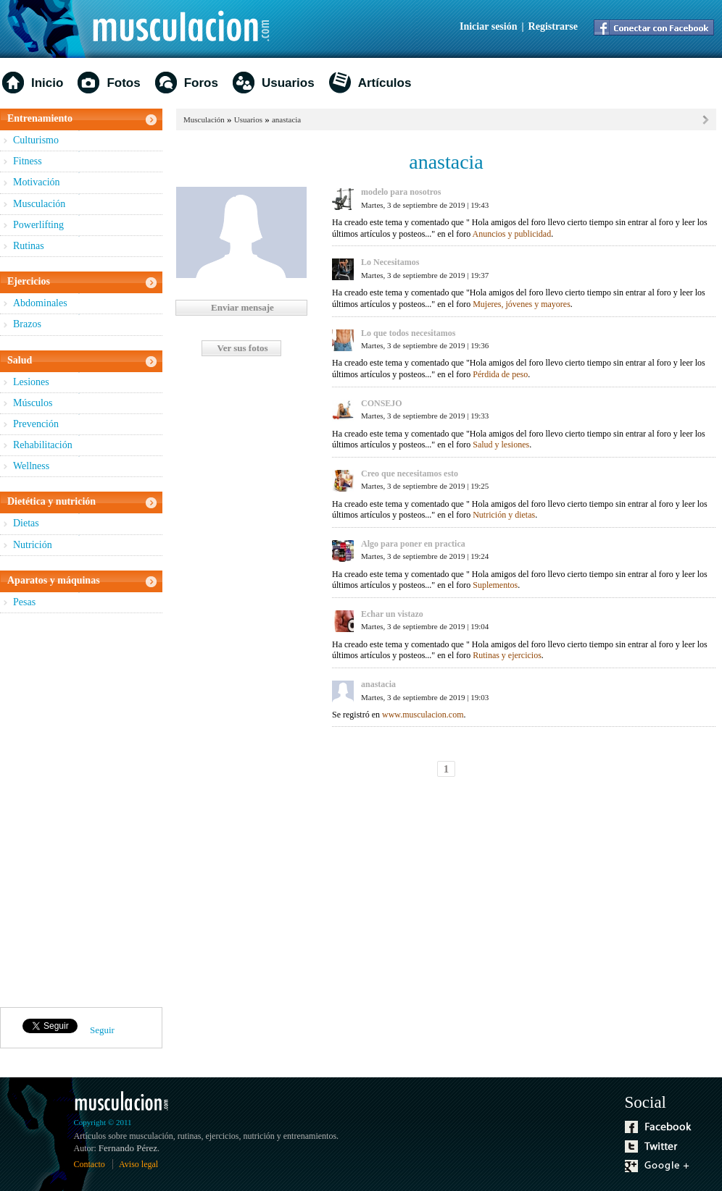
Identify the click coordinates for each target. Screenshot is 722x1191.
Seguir (102, 1029)
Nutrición (32, 544)
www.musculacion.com (423, 715)
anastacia (286, 119)
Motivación (36, 182)
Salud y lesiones (501, 444)
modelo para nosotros (401, 192)
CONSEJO (381, 403)
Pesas (24, 602)
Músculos (32, 402)
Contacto (89, 1164)
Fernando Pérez (128, 1147)
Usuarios (288, 83)
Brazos (27, 324)
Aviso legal (138, 1164)
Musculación (39, 203)
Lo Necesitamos (390, 262)
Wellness (31, 465)
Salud (19, 360)
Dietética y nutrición (51, 501)
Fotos (123, 83)
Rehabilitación (42, 444)
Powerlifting (38, 224)
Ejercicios (28, 281)
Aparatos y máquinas (53, 580)
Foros (201, 83)
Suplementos (495, 585)
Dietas (26, 523)
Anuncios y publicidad (512, 234)
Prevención (36, 423)
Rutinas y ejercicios (507, 655)
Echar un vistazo (392, 614)
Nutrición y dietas (504, 515)
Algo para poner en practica (413, 544)
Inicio (47, 83)
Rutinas (28, 245)
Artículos (385, 83)
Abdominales (40, 303)
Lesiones (31, 381)
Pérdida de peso (500, 374)
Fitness (27, 161)
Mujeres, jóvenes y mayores (521, 304)
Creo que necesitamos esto (409, 473)
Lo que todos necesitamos (408, 333)
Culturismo (36, 140)
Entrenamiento (39, 118)
